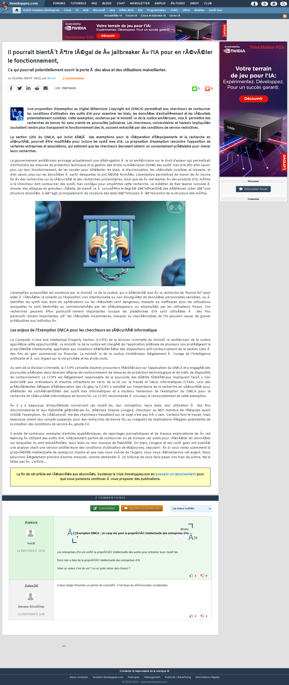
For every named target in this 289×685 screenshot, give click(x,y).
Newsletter (140, 3)
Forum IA (131, 15)
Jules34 (31, 594)
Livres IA (174, 15)
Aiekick (31, 531)
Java (112, 10)
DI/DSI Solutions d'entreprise (41, 10)
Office (186, 10)
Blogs (107, 3)
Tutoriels (78, 3)
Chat (120, 3)
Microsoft (99, 10)
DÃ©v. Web (126, 10)
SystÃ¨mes (215, 10)
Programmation (156, 10)
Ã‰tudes (177, 3)
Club (208, 3)
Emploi (160, 3)
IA (77, 10)
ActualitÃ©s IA (113, 15)
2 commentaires (73, 81)
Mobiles (199, 10)
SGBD (174, 10)
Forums (59, 3)
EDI (140, 10)
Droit (194, 3)
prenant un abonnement (176, 477)
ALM (86, 10)
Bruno (51, 81)
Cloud (67, 10)
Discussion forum (253, 189)
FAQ (94, 3)
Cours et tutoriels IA (153, 15)
